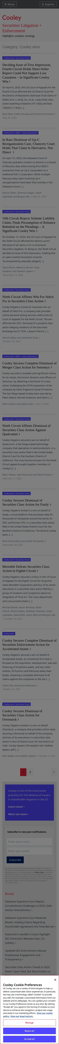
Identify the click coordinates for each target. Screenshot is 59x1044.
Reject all (29, 1030)
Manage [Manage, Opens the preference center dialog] (29, 1022)
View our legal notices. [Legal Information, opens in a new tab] (21, 1016)
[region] (29, 1009)
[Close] (55, 979)
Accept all (29, 1038)
